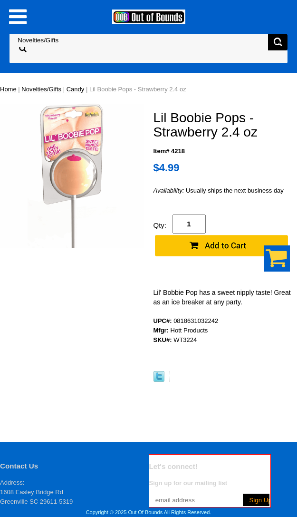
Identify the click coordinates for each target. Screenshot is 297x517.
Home (8, 89)
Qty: (160, 225)
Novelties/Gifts (41, 89)
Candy (76, 89)
